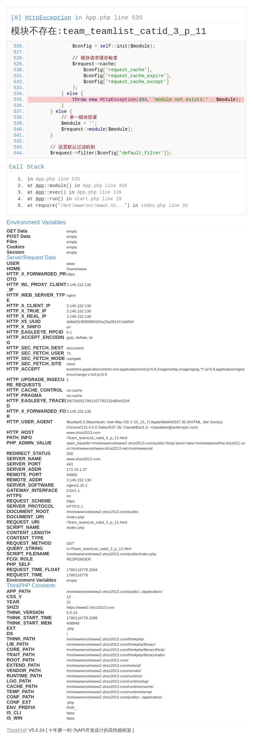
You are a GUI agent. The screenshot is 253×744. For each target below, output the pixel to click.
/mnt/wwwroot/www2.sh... (92, 205)
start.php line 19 (98, 199)
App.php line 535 (114, 18)
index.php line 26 (164, 205)
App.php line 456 (105, 185)
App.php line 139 (99, 192)
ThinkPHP (17, 730)
